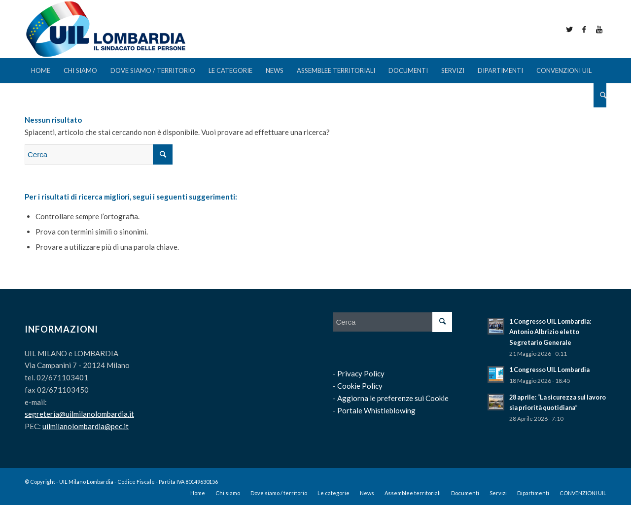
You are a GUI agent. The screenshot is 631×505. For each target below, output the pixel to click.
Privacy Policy (361, 373)
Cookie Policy (360, 385)
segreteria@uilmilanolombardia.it (79, 413)
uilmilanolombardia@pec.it (85, 426)
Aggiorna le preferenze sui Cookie (393, 398)
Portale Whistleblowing (376, 410)
